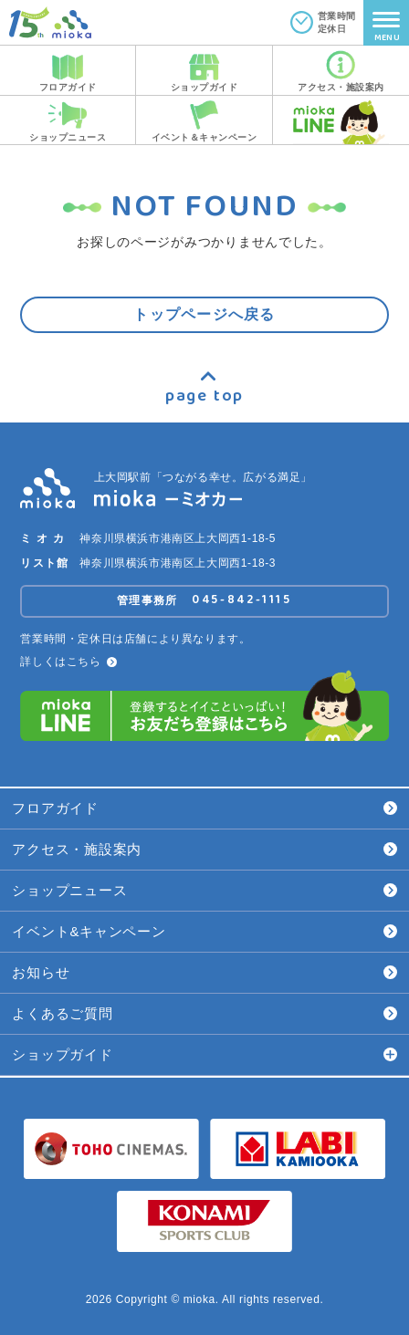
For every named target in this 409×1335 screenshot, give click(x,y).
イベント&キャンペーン (204, 931)
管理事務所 (204, 600)
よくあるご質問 (204, 1013)
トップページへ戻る (204, 314)
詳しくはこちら (68, 661)
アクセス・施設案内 (204, 849)
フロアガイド (204, 808)
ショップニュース (204, 890)
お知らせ (204, 972)
